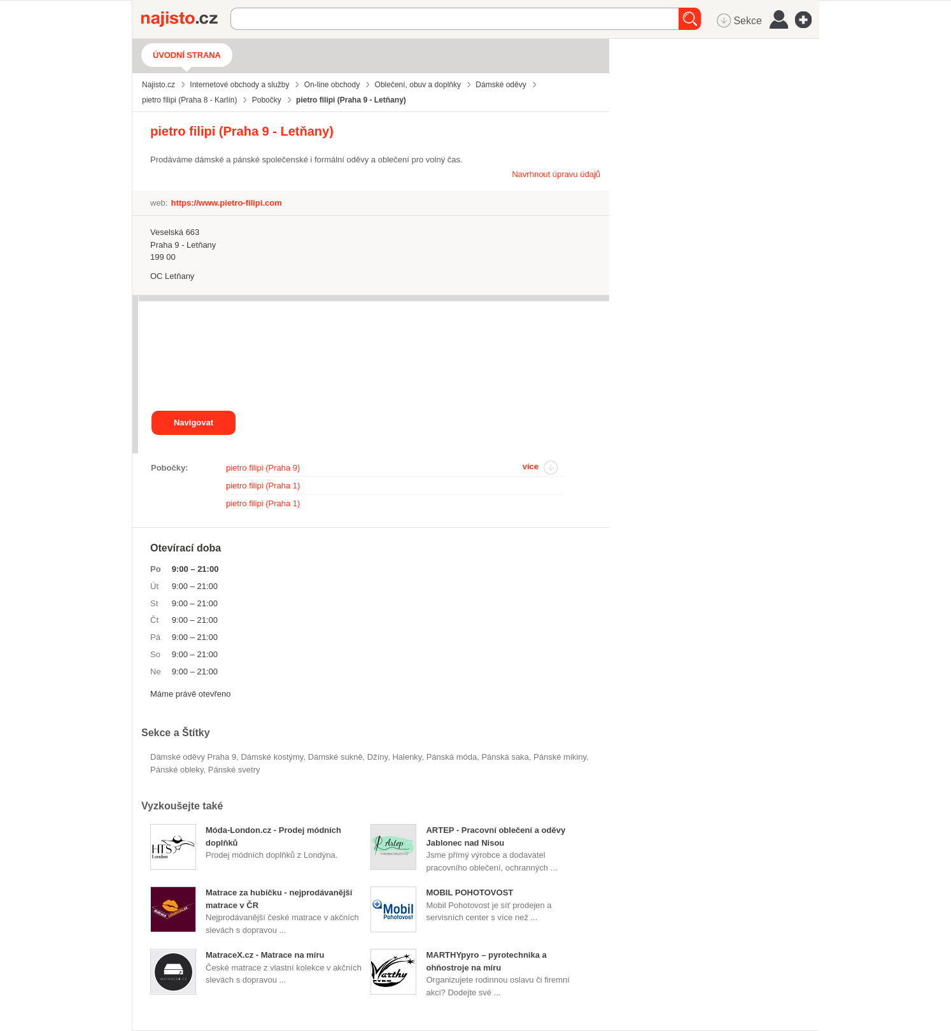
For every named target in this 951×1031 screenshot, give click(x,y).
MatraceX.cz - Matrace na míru (265, 955)
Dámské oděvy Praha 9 (193, 757)
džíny (377, 757)
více (531, 466)
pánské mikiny (559, 757)
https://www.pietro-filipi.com (226, 203)
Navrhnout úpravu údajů (556, 174)
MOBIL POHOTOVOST (469, 892)
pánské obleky (177, 769)
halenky (406, 757)
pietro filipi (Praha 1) (263, 485)
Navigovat (193, 422)
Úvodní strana (187, 55)
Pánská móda (451, 757)
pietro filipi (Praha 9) (263, 468)
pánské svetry (234, 769)
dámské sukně (335, 757)
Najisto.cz (185, 19)
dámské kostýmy (272, 757)
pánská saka (504, 757)
